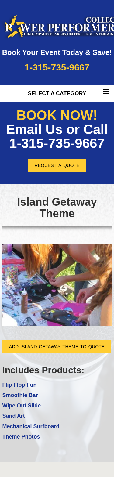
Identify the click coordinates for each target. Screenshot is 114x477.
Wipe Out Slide (21, 406)
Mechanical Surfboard (31, 426)
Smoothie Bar (20, 395)
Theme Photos (21, 437)
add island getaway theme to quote (57, 346)
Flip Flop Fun (19, 385)
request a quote (56, 164)
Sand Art (13, 416)
